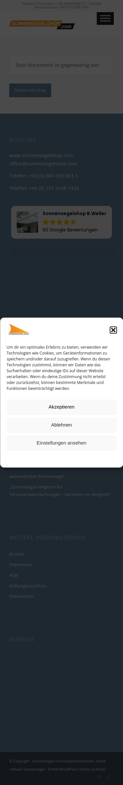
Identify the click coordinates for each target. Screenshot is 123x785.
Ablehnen (61, 425)
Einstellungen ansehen (62, 443)
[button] (113, 330)
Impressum (91, 458)
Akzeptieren (61, 407)
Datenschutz (66, 458)
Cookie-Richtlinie (36, 458)
